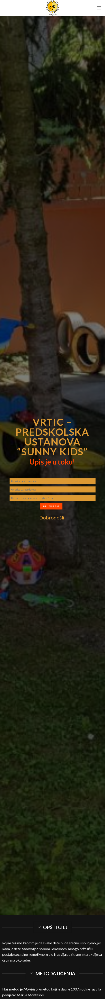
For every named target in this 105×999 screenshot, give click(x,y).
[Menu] (99, 7)
